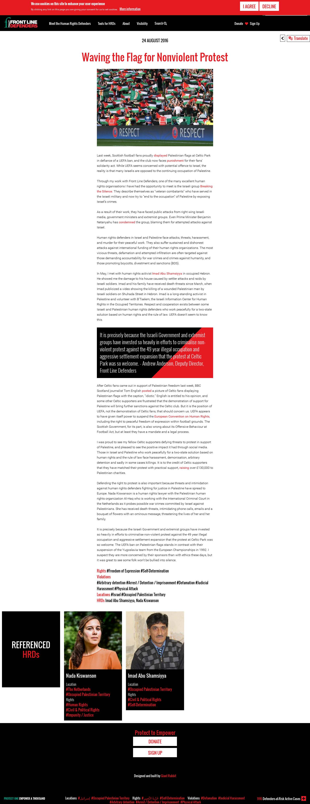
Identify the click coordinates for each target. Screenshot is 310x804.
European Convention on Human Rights (181, 416)
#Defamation (186, 582)
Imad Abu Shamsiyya (167, 273)
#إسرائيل (84, 798)
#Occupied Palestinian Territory (143, 594)
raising (184, 468)
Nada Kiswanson (147, 600)
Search (161, 23)
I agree (249, 6)
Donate (238, 23)
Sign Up (255, 23)
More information (130, 9)
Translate (301, 38)
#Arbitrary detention (111, 582)
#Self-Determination (155, 570)
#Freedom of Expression (123, 570)
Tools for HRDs (106, 23)
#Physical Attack (126, 588)
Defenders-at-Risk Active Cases (278, 798)
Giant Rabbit (168, 775)
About (126, 23)
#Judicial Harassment (231, 798)
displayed (160, 155)
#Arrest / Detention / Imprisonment (151, 582)
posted (146, 391)
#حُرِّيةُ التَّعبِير (150, 798)
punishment (175, 160)
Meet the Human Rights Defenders (70, 23)
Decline (269, 6)
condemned (127, 222)
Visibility (142, 23)
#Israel (116, 594)
